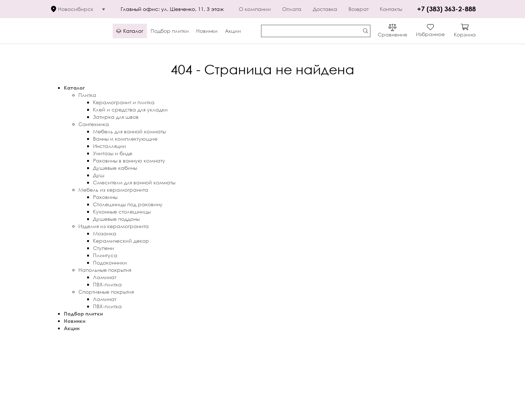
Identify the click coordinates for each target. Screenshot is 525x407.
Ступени (103, 248)
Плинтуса (105, 255)
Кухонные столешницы (122, 211)
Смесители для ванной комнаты (134, 182)
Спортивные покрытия (106, 292)
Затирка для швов (116, 117)
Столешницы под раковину (128, 204)
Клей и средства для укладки (130, 109)
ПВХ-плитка (107, 284)
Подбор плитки (83, 313)
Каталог (74, 88)
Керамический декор (121, 241)
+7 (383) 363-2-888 (446, 9)
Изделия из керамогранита (113, 226)
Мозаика (104, 233)
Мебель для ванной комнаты (129, 131)
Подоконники (110, 262)
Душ (98, 175)
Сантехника (93, 124)
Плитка (87, 95)
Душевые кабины (115, 168)
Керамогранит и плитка (124, 102)
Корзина (465, 34)
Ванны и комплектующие (125, 139)
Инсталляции (109, 146)
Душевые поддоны (116, 219)
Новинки (74, 321)
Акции (71, 328)
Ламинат (104, 277)
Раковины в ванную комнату (129, 160)
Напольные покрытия (104, 270)
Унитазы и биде (112, 153)
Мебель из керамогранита (113, 190)
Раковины (105, 197)
